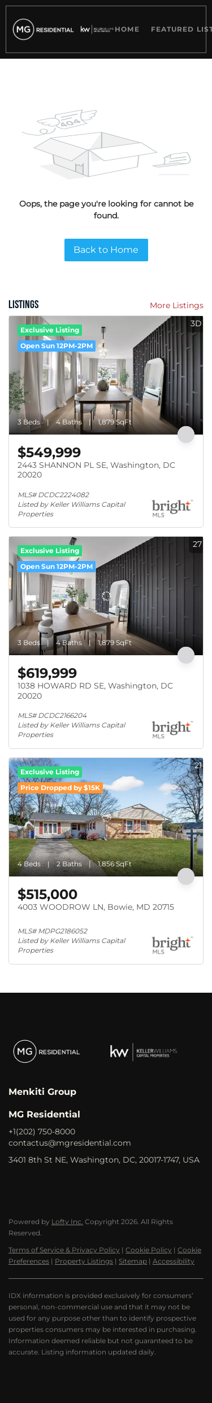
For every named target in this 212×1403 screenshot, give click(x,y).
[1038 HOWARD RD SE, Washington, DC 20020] (106, 596)
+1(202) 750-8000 (41, 1131)
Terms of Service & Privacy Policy (64, 1250)
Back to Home (106, 249)
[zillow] (62, 1185)
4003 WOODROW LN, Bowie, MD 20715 (96, 907)
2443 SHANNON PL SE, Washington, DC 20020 (96, 470)
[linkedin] (39, 1185)
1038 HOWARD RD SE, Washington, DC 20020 (95, 691)
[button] (41, 29)
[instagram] (84, 1185)
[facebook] (16, 1185)
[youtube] (107, 1185)
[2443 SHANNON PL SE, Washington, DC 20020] (106, 375)
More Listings (177, 305)
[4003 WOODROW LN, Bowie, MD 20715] (106, 817)
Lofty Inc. (67, 1221)
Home (127, 29)
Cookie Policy (149, 1250)
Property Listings (84, 1261)
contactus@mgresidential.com (69, 1143)
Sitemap (133, 1261)
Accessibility (173, 1261)
